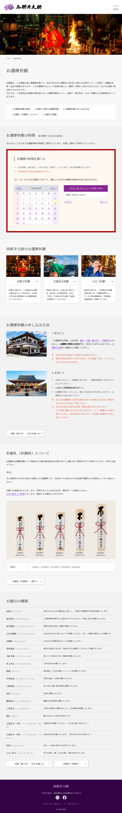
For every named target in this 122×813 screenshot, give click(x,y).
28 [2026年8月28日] (49, 218)
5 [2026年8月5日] (36, 203)
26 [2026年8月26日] (36, 218)
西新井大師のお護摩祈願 (47, 109)
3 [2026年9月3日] (42, 223)
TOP (8, 58)
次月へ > (53, 188)
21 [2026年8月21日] (49, 213)
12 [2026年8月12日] (36, 208)
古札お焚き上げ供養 (15, 493)
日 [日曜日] (17, 193)
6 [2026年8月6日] (42, 203)
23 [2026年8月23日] (17, 218)
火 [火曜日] (30, 193)
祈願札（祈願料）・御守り (25, 581)
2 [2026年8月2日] (17, 203)
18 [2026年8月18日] (30, 213)
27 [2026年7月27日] (24, 198)
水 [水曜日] (36, 193)
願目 (82, 340)
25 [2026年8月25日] (30, 218)
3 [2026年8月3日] (23, 203)
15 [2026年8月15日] (55, 208)
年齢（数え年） (93, 340)
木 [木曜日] (42, 193)
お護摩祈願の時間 (22, 109)
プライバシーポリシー (52, 803)
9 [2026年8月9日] (17, 208)
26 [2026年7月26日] (17, 198)
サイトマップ (73, 803)
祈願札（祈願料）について (26, 114)
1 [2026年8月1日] (55, 198)
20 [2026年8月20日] (43, 213)
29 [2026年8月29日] (55, 218)
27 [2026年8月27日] (43, 218)
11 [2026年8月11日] (30, 208)
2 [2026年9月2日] (36, 223)
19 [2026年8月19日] (36, 213)
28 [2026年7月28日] (30, 198)
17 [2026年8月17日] (24, 213)
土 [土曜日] (55, 193)
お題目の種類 (50, 114)
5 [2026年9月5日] (55, 223)
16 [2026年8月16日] (17, 213)
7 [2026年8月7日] (48, 203)
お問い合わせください (76, 194)
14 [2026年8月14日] (49, 208)
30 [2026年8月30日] (17, 223)
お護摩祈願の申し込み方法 (77, 109)
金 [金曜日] (48, 193)
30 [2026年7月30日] (43, 198)
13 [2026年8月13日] (42, 208)
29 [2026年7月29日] (36, 198)
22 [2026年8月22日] (55, 213)
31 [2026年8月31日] (24, 223)
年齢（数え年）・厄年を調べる (25, 433)
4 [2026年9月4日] (48, 223)
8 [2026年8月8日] (55, 203)
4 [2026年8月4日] (29, 203)
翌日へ (102, 202)
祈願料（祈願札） (71, 763)
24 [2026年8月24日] (24, 218)
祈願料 (105, 340)
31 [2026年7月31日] (49, 198)
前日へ (69, 202)
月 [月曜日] (23, 193)
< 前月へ (19, 188)
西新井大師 (61, 786)
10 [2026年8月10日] (24, 208)
